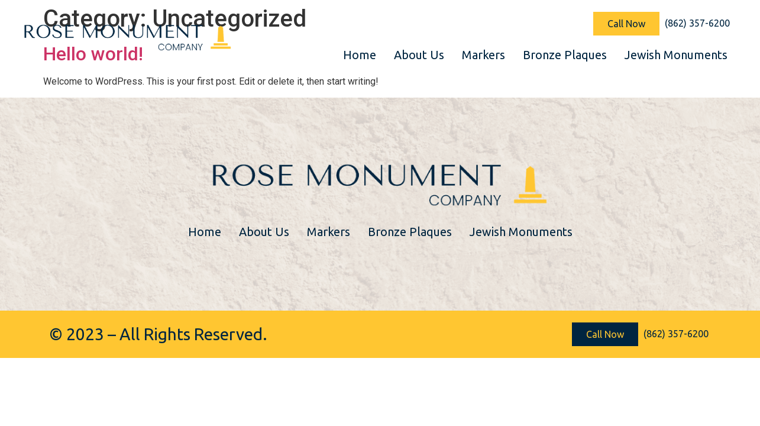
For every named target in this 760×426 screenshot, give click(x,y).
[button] (626, 24)
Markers (483, 55)
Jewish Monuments (676, 55)
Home (359, 55)
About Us (419, 55)
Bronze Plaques (565, 55)
